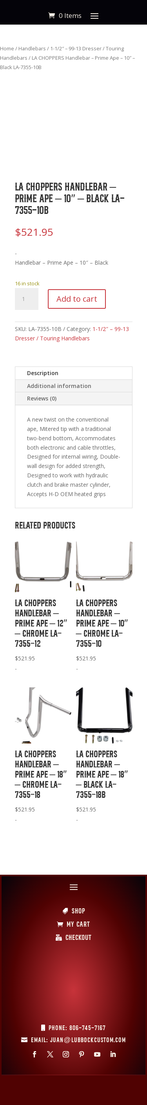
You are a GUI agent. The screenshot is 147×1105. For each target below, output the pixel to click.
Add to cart (76, 299)
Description (42, 373)
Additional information (59, 386)
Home (7, 48)
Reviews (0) (41, 398)
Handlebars (32, 48)
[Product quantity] (26, 299)
